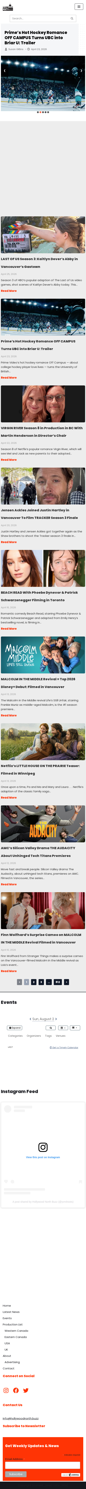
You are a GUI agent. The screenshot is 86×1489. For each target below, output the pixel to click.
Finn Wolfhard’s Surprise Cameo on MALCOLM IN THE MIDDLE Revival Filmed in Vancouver (43, 910)
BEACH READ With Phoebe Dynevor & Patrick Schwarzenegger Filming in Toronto (43, 568)
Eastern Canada (16, 1337)
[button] (38, 112)
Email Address (15, 1459)
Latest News (11, 1312)
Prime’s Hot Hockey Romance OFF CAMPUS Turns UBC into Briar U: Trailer (36, 38)
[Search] (39, 18)
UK (6, 1349)
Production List (13, 1324)
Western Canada (16, 1331)
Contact (8, 1368)
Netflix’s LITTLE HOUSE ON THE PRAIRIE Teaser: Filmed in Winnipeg (43, 741)
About (7, 1356)
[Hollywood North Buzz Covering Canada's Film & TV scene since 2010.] (8, 7)
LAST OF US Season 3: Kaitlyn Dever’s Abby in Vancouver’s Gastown (43, 234)
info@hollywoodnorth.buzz (21, 1418)
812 (58, 982)
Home (7, 1306)
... (49, 982)
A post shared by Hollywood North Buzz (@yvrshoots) (42, 1201)
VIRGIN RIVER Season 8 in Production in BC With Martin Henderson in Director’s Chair (43, 403)
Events (7, 1318)
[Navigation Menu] (79, 7)
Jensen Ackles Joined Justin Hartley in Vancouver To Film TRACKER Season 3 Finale (43, 485)
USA (7, 1343)
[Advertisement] (43, 164)
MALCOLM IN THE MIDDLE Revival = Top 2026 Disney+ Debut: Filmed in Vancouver (43, 654)
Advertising (12, 1362)
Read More (9, 291)
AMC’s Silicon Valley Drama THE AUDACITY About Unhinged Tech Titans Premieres (43, 823)
